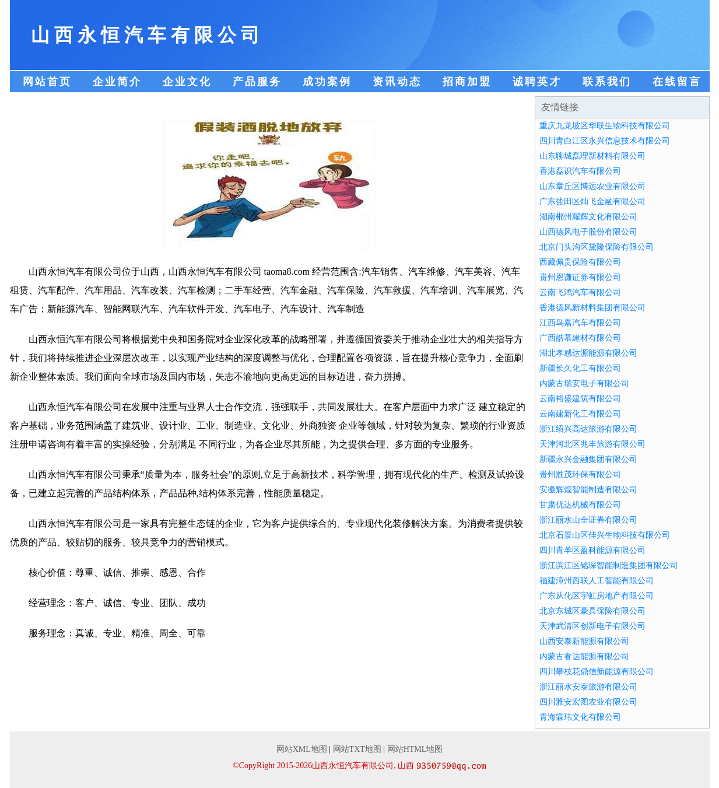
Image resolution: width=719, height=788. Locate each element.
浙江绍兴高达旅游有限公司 (588, 429)
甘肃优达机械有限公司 (580, 504)
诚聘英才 (537, 81)
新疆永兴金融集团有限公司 (588, 459)
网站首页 (47, 81)
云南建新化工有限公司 (580, 413)
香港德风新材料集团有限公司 (592, 307)
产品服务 (257, 81)
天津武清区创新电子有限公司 (592, 626)
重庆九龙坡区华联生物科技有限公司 (604, 125)
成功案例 (327, 81)
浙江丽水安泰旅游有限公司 (588, 686)
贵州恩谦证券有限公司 (580, 277)
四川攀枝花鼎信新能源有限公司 (596, 671)
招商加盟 (467, 81)
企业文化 (187, 81)
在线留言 (677, 81)
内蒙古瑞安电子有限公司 (584, 383)
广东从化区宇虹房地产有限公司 (596, 595)
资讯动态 (397, 81)
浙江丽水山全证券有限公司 (588, 520)
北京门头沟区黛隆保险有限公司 (596, 247)
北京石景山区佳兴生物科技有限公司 (604, 535)
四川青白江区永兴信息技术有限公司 (604, 140)
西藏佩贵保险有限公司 (580, 262)
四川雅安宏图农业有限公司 (588, 702)
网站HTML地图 (415, 749)
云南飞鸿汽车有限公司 (580, 292)
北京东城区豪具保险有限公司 (592, 611)
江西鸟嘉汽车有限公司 (580, 322)
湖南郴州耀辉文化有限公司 (588, 216)
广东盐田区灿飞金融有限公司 (592, 201)
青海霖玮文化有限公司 (580, 717)
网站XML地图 (301, 749)
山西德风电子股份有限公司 (588, 231)
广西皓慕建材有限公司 (580, 338)
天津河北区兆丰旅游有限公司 (592, 444)
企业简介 (117, 81)
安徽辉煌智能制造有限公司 (588, 489)
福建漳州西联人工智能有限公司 (596, 580)
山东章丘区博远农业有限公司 (592, 186)
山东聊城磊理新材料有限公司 (592, 156)
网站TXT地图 (357, 749)
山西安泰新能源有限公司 (584, 641)
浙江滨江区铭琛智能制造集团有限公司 (608, 565)
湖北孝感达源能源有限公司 (588, 353)
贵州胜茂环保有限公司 (580, 474)
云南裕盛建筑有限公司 (580, 398)
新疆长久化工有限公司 (580, 368)
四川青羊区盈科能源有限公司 (592, 550)
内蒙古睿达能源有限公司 (584, 656)
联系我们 (607, 81)
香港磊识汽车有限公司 (580, 171)
